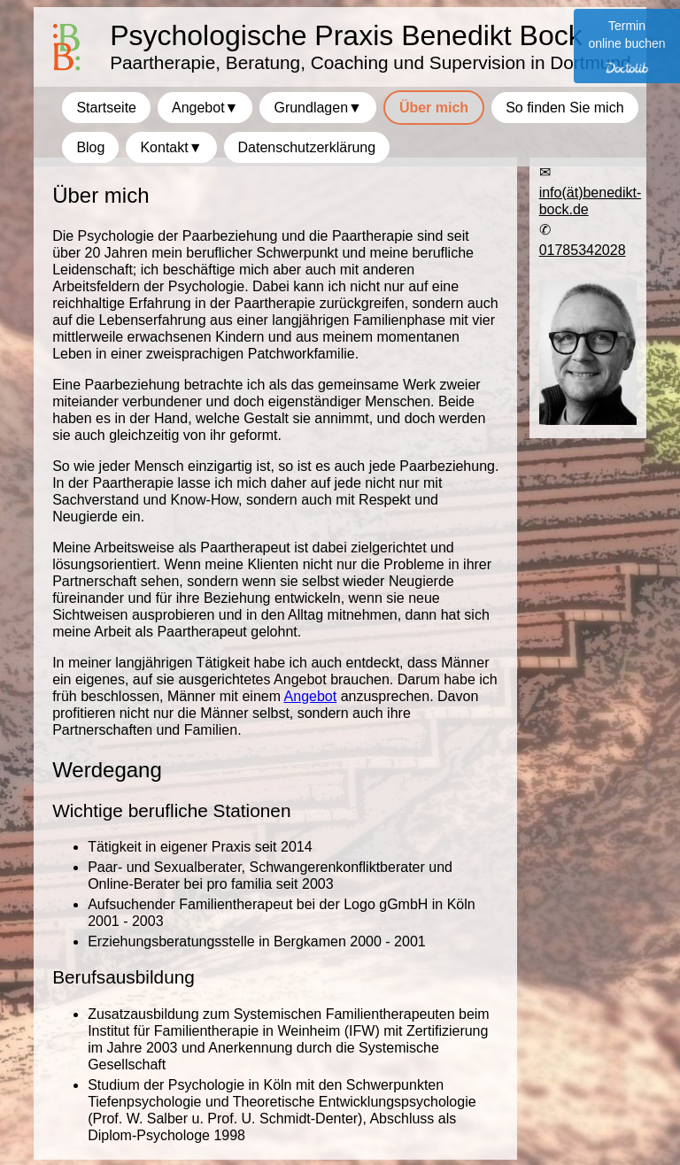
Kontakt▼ (171, 147)
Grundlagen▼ (317, 107)
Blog (90, 147)
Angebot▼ (205, 107)
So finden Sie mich (564, 107)
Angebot (310, 696)
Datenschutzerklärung (307, 147)
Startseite (106, 107)
